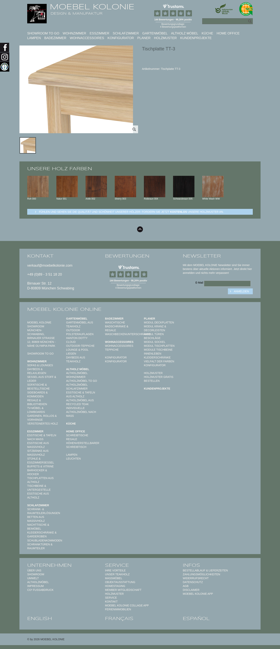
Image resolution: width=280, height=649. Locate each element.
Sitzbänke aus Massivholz (38, 452)
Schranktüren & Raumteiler (39, 546)
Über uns (34, 570)
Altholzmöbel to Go (81, 380)
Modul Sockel (154, 341)
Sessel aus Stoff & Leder (41, 378)
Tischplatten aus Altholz (40, 479)
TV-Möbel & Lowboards (36, 409)
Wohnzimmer (74, 33)
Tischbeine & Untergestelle (39, 487)
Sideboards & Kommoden (37, 394)
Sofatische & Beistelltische (38, 386)
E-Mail (199, 282)
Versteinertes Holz (42, 423)
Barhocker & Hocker (37, 472)
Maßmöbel (113, 578)
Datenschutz (193, 582)
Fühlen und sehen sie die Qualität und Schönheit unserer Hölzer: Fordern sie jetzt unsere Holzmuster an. (131, 211)
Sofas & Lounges (40, 365)
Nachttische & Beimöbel (38, 526)
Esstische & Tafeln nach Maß (41, 437)
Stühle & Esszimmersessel (40, 460)
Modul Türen (154, 334)
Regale (71, 439)
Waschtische (115, 322)
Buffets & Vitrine (40, 466)
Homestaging (115, 586)
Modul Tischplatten (159, 345)
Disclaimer (191, 589)
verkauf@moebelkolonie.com (49, 265)
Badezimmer (55, 38)
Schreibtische (77, 435)
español (196, 618)
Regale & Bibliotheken (37, 402)
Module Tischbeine (158, 349)
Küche (207, 33)
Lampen (34, 38)
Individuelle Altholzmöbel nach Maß (81, 411)
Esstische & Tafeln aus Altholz (80, 394)
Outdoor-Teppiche (80, 345)
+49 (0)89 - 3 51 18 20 (44, 274)
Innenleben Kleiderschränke (157, 355)
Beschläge (152, 338)
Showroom (35, 574)
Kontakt (111, 601)
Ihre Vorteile (115, 570)
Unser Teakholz (117, 574)
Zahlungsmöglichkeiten (201, 574)
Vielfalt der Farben (159, 361)
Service (111, 597)
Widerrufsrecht (196, 578)
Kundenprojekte (196, 38)
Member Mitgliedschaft (123, 589)
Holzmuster (165, 38)
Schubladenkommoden (44, 540)
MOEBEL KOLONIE (92, 7)
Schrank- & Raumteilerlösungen (43, 511)
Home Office (228, 33)
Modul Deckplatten (159, 322)
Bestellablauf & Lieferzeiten (205, 570)
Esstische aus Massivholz (38, 444)
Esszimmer (99, 33)
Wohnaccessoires (87, 38)
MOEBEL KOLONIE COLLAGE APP (127, 605)
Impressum (35, 586)
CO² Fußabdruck (40, 589)
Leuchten (73, 458)
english (39, 618)
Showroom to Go (43, 33)
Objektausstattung (120, 582)
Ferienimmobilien (118, 609)
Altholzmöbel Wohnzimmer (77, 374)
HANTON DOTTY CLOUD (77, 339)
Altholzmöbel (38, 582)
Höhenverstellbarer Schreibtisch (82, 444)
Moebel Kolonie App (198, 593)
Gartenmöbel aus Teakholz (79, 324)
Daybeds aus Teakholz (75, 359)
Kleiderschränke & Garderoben (42, 534)
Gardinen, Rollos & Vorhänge (42, 417)
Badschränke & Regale (116, 328)
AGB (186, 586)
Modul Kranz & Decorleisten (155, 328)
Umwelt (33, 578)
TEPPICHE (112, 349)
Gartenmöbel (155, 33)
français (119, 618)
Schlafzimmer (126, 33)
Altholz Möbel (184, 33)
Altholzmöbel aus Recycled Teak (80, 402)
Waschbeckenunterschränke (128, 334)
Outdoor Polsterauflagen (80, 332)
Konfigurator (121, 38)
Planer (143, 38)
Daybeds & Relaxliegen (36, 371)
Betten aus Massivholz (36, 518)
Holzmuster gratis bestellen (158, 378)
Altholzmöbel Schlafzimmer (77, 386)
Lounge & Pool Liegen (77, 351)
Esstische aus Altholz (38, 495)
